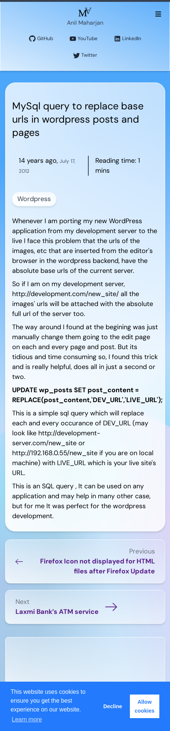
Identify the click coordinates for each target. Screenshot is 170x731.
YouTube (84, 38)
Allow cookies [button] (145, 706)
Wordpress (34, 198)
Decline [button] (112, 706)
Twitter (85, 55)
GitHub (41, 38)
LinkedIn (127, 38)
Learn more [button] (27, 719)
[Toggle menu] (158, 13)
